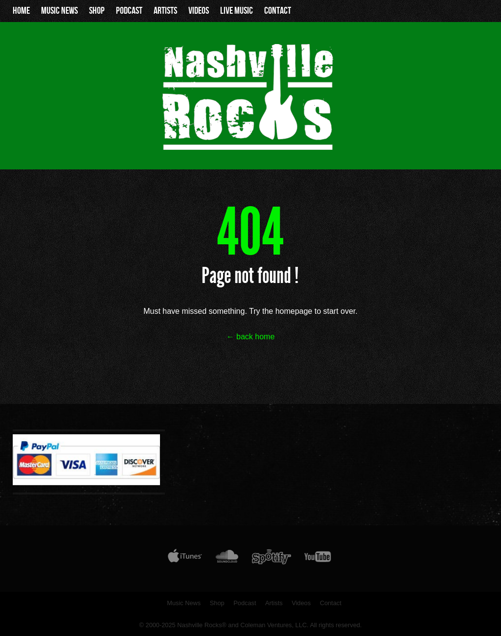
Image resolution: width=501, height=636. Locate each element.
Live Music (236, 11)
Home (21, 11)
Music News (59, 11)
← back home (251, 336)
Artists (165, 11)
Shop (97, 11)
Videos (198, 11)
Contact (277, 11)
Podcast (129, 11)
